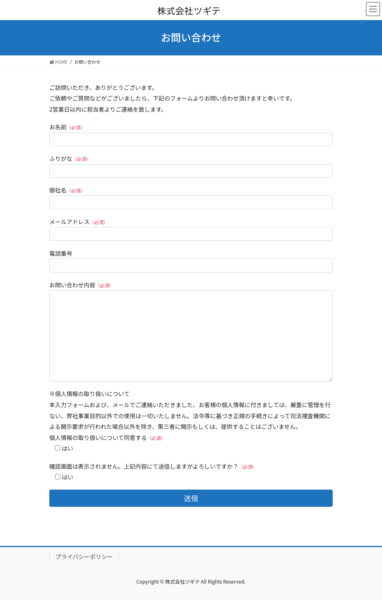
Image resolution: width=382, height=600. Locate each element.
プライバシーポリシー (84, 556)
